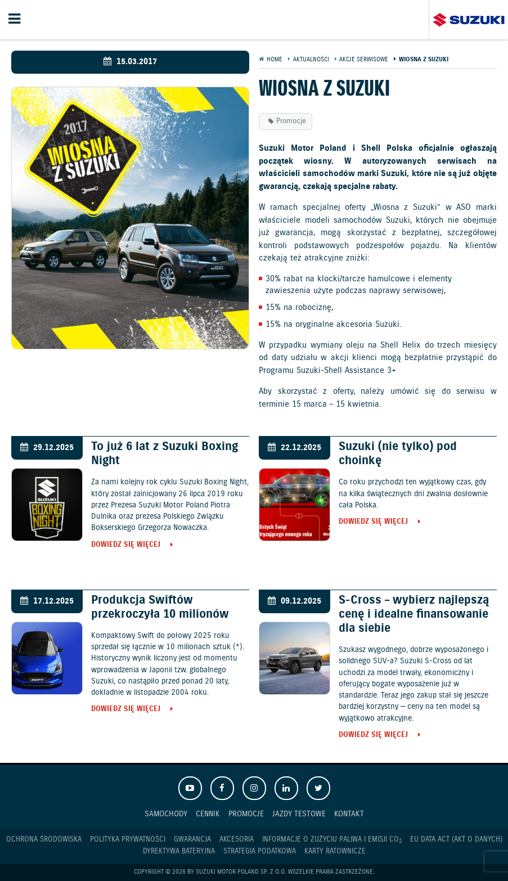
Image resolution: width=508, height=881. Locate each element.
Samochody (166, 813)
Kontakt (349, 813)
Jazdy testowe (299, 813)
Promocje (291, 121)
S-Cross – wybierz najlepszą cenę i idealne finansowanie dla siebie (414, 614)
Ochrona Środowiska (44, 839)
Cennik (208, 813)
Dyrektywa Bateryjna (179, 851)
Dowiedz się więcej (125, 545)
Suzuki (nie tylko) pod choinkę (398, 454)
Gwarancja (192, 839)
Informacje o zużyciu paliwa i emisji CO (332, 840)
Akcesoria (236, 839)
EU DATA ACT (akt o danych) (456, 839)
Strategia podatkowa (259, 851)
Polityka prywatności (127, 839)
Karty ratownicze (335, 851)
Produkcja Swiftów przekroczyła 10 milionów (160, 607)
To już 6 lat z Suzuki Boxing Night (164, 454)
